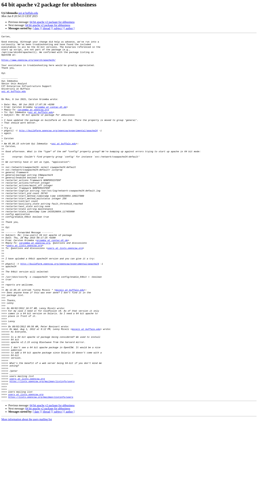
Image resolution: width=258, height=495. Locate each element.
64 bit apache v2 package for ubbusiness (52, 22)
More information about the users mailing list (26, 491)
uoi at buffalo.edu (28, 12)
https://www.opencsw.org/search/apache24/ (28, 65)
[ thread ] (46, 28)
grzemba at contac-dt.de (50, 121)
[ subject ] (57, 28)
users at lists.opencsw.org (24, 287)
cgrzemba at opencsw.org (33, 124)
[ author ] (69, 28)
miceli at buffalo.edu (70, 341)
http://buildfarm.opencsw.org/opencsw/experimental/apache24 (58, 149)
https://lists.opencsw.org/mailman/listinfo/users (42, 450)
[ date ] (37, 28)
